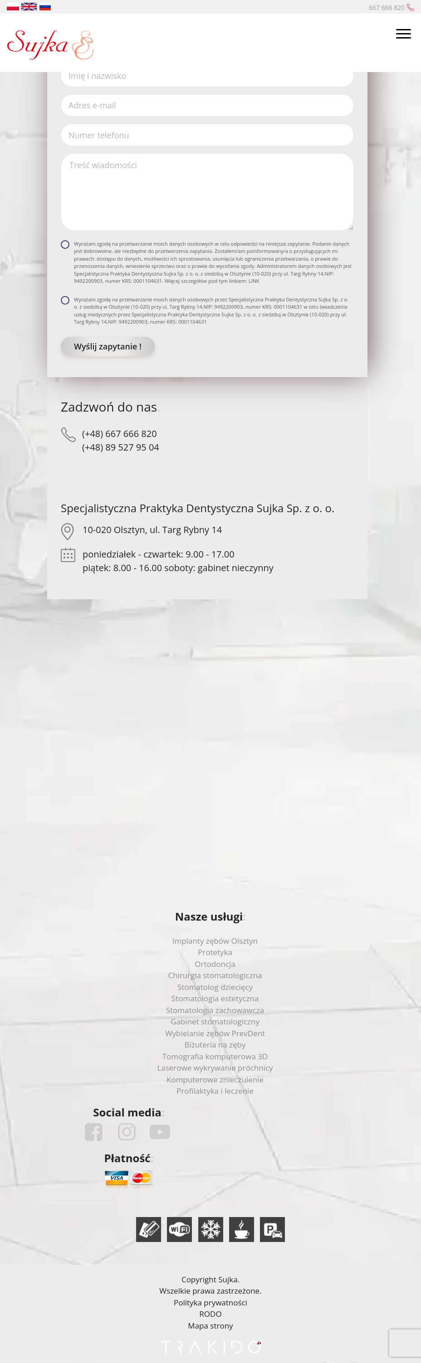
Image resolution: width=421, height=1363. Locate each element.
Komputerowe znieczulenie (215, 1079)
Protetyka (215, 952)
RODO (210, 1314)
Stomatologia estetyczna (215, 998)
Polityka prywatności (210, 1302)
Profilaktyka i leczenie (215, 1091)
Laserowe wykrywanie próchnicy (215, 1067)
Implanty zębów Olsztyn (215, 941)
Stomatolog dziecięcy (215, 987)
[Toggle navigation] (403, 35)
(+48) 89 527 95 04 (120, 447)
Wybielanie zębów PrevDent (215, 1033)
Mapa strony (210, 1325)
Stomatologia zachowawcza (215, 1010)
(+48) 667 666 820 (119, 433)
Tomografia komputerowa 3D (215, 1056)
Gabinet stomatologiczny (215, 1021)
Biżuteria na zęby (214, 1044)
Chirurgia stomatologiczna (215, 975)
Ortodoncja (215, 964)
